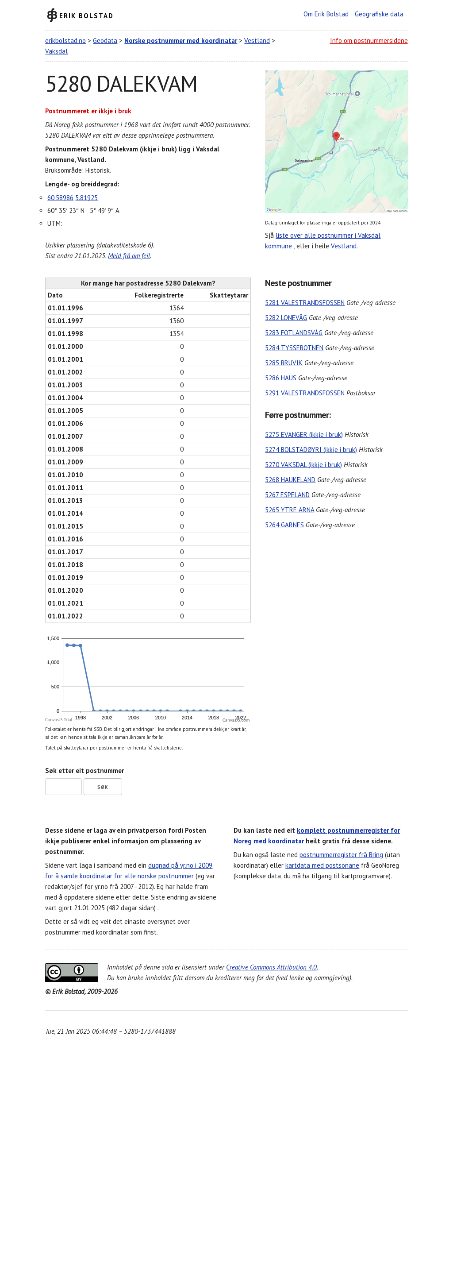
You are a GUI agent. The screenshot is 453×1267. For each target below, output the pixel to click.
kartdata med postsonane (322, 865)
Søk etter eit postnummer (84, 770)
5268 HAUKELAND (290, 479)
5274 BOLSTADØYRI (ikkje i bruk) (311, 449)
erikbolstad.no (65, 40)
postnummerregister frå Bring (341, 854)
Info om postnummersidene (369, 40)
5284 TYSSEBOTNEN (294, 348)
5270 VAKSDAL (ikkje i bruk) (303, 464)
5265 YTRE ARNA (289, 510)
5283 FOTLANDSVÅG (293, 332)
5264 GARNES (284, 525)
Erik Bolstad (86, 15)
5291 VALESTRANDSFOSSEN (305, 393)
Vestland (257, 40)
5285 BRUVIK (284, 363)
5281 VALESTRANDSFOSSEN (305, 302)
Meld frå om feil (129, 255)
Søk (102, 787)
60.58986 (60, 197)
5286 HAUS (280, 378)
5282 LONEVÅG (286, 317)
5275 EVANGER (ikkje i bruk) (304, 434)
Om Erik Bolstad (326, 14)
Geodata (105, 40)
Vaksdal (56, 51)
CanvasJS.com (236, 720)
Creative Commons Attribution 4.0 (271, 967)
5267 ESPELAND (287, 495)
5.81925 (86, 197)
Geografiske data (379, 14)
